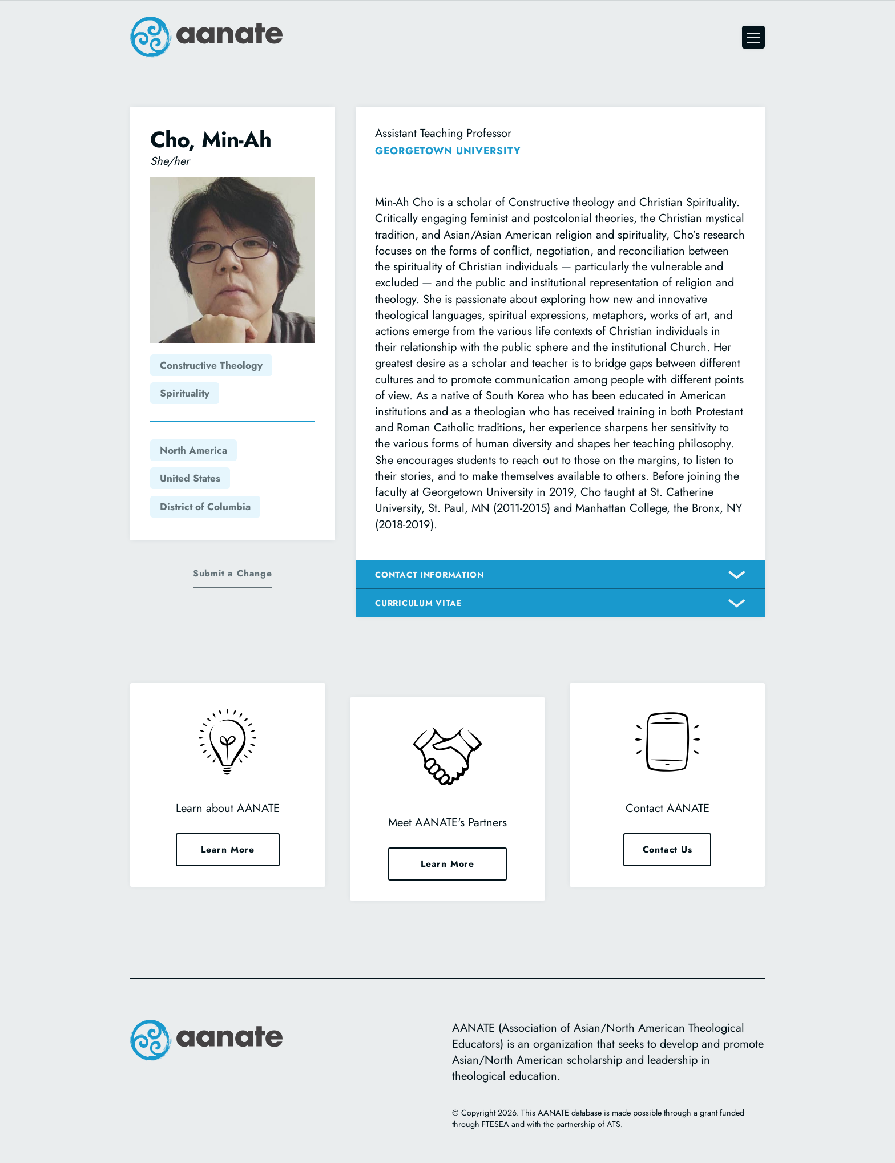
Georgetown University (448, 151)
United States (190, 478)
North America (193, 450)
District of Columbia (205, 507)
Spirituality (184, 393)
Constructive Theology (211, 365)
